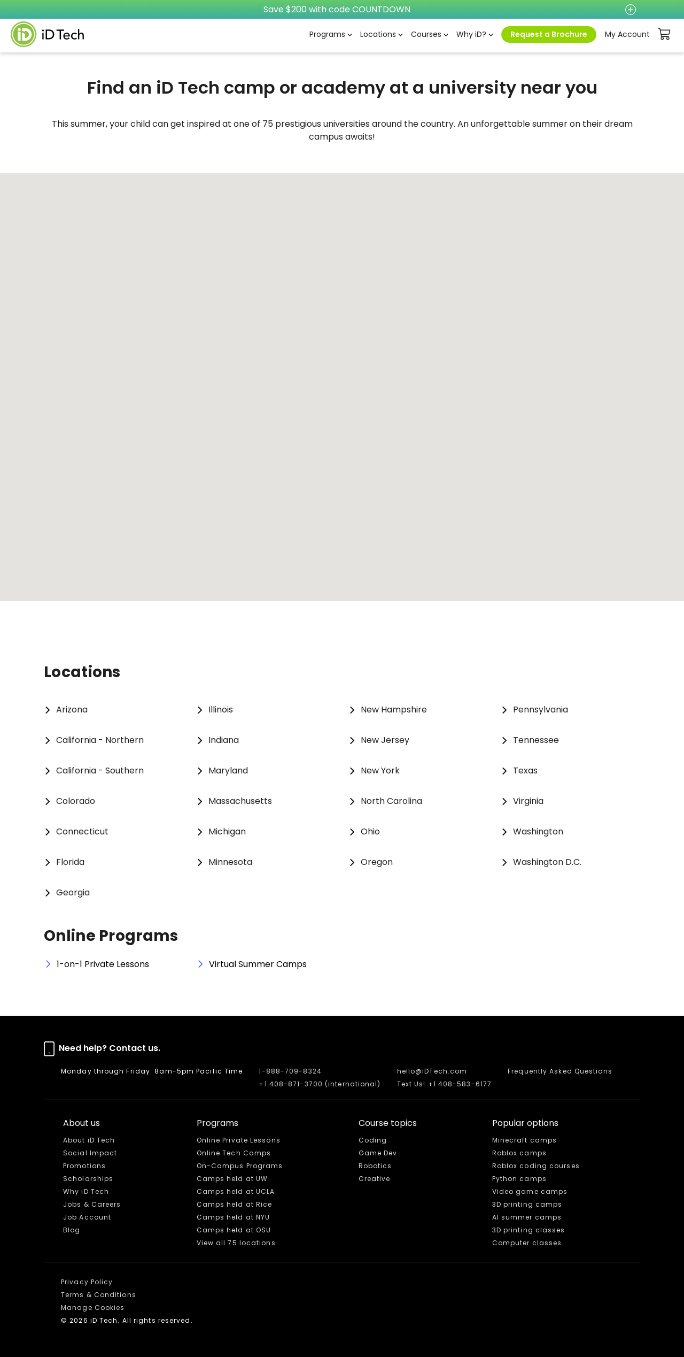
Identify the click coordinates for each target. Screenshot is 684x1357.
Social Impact (90, 1152)
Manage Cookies (93, 1307)
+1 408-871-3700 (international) (319, 1083)
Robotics (375, 1165)
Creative (375, 1178)
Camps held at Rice (235, 1204)
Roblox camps (519, 1152)
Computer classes (527, 1242)
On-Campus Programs (240, 1165)
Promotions (84, 1165)
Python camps (519, 1178)
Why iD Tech (86, 1191)
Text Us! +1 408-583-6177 (444, 1083)
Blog (71, 1230)
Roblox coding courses (536, 1165)
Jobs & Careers (92, 1204)
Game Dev (378, 1152)
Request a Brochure (548, 34)
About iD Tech (89, 1140)
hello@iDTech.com (432, 1071)
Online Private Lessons (239, 1140)
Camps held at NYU (233, 1217)
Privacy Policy (87, 1281)
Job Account (87, 1217)
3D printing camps (527, 1204)
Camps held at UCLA (236, 1191)
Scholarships (88, 1178)
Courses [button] (426, 34)
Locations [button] (378, 34)
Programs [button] (327, 34)
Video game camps (530, 1191)
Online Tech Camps (234, 1152)
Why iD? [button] (471, 34)
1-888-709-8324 (290, 1071)
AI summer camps (527, 1217)
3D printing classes (528, 1230)
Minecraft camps (524, 1140)
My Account (627, 34)
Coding (373, 1140)
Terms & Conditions (98, 1294)
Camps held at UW (232, 1178)
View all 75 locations (236, 1242)
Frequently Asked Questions (560, 1071)
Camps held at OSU (234, 1230)
